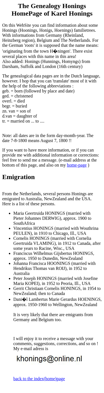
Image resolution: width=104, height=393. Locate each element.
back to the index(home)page (39, 378)
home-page (77, 165)
